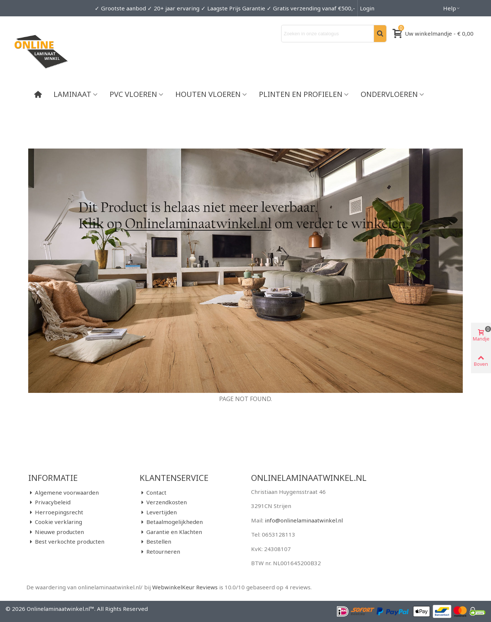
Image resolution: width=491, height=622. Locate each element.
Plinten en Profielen (300, 94)
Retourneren (160, 551)
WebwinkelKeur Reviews (185, 587)
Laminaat (72, 94)
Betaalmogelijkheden (171, 522)
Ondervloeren (389, 94)
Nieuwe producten (56, 532)
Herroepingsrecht (55, 512)
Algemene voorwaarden (63, 492)
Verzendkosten (163, 502)
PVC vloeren (133, 94)
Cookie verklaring (55, 522)
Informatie (53, 477)
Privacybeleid (49, 502)
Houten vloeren (208, 94)
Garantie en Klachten (171, 532)
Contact (153, 492)
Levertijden (158, 512)
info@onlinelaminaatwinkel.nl (304, 520)
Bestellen (155, 541)
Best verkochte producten (66, 541)
